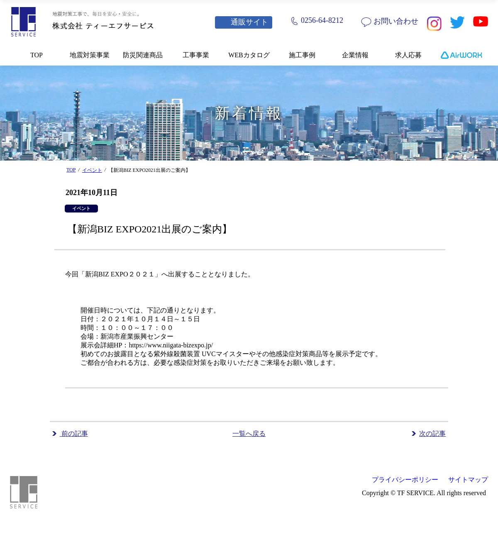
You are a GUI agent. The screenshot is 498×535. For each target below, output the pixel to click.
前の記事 (74, 433)
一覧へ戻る (249, 433)
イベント (92, 170)
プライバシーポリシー (405, 479)
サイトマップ (468, 479)
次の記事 (432, 433)
